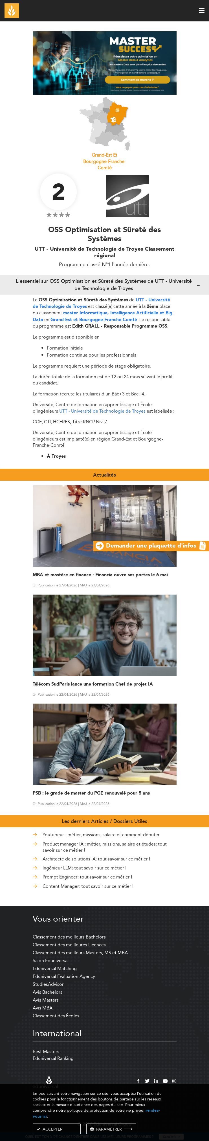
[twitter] (147, 1082)
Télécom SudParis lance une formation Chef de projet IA (93, 684)
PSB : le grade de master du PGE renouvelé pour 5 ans (91, 793)
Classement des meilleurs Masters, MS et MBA (80, 952)
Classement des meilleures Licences (69, 944)
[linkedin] (156, 1082)
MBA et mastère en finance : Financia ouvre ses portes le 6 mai (100, 575)
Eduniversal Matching (55, 968)
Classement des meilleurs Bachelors (69, 936)
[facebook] (138, 1082)
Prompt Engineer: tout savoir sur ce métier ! (87, 876)
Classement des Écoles (56, 1015)
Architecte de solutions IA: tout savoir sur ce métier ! (96, 858)
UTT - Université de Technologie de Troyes (102, 411)
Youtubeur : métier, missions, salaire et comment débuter (101, 834)
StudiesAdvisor (48, 984)
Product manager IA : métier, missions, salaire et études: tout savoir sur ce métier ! (105, 847)
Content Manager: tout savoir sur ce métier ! (88, 886)
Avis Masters (46, 1000)
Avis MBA (42, 1007)
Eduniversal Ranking (53, 1058)
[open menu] (201, 10)
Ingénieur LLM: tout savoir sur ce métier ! (84, 867)
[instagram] (174, 1082)
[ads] (105, 62)
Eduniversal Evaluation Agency (64, 976)
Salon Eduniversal (51, 960)
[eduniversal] (45, 1082)
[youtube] (165, 1082)
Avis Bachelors (47, 992)
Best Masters (46, 1051)
